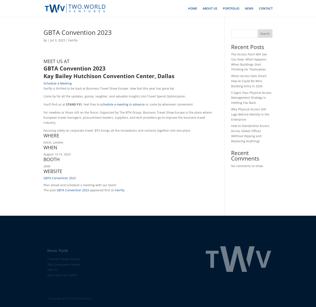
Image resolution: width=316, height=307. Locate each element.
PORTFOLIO (231, 8)
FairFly (72, 40)
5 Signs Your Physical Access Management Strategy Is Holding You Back (251, 98)
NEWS (249, 8)
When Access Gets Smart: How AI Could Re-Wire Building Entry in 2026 (249, 81)
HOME (192, 8)
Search (265, 34)
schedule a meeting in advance (122, 104)
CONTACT (266, 8)
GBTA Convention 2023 (60, 178)
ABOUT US (210, 8)
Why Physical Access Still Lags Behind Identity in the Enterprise (250, 114)
